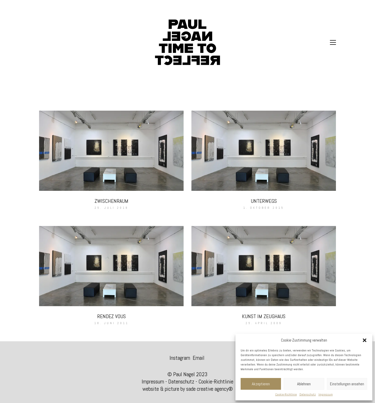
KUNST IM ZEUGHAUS (263, 316)
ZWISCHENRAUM (111, 201)
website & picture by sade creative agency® (187, 388)
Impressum (325, 394)
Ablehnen (304, 383)
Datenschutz (307, 394)
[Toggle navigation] (333, 42)
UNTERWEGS (264, 201)
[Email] (198, 358)
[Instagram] (180, 358)
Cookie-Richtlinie (286, 394)
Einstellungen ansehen (347, 383)
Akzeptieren (261, 383)
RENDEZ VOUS (111, 316)
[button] (364, 340)
